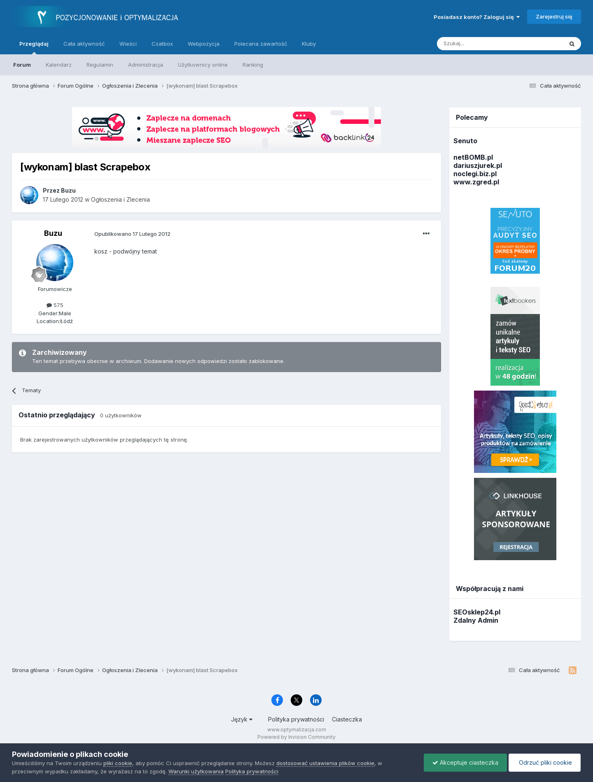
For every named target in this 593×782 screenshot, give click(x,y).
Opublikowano (132, 233)
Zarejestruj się (554, 16)
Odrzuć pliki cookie (544, 762)
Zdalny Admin (475, 620)
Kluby (309, 43)
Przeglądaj (34, 47)
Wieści (128, 43)
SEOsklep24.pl (476, 612)
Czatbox (162, 43)
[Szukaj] (479, 43)
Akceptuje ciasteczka (465, 762)
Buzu (53, 233)
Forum (22, 64)
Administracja (145, 64)
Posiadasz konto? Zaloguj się (477, 17)
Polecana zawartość (260, 43)
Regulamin (99, 64)
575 (55, 305)
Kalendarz (59, 64)
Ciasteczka (347, 719)
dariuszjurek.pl (477, 165)
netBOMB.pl (473, 157)
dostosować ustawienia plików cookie (325, 763)
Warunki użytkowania (196, 771)
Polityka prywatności (296, 719)
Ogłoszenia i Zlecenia (120, 199)
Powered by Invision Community (296, 737)
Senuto (465, 141)
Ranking (253, 64)
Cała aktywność (84, 43)
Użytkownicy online (203, 64)
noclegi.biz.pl (475, 174)
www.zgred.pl (476, 182)
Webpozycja (203, 43)
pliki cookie (117, 763)
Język (241, 719)
